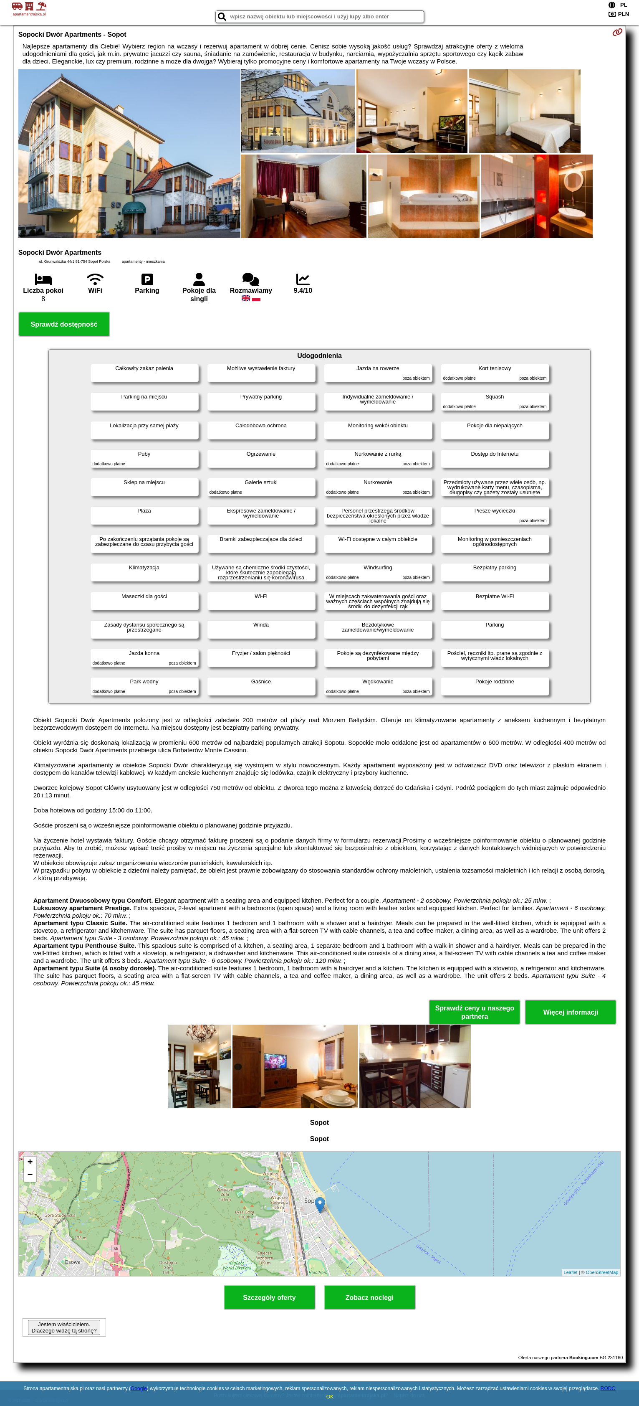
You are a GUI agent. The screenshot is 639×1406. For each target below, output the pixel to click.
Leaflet (571, 1272)
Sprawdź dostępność (64, 324)
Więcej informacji (570, 1012)
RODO (608, 1388)
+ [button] (30, 1163)
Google (139, 1388)
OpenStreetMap (602, 1272)
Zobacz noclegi (370, 1297)
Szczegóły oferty (269, 1297)
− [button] (30, 1175)
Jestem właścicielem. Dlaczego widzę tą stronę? (63, 1327)
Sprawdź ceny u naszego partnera (474, 1012)
